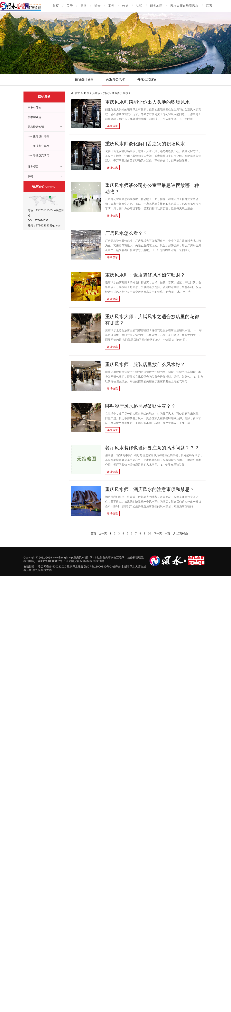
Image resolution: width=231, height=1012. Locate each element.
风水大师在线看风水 (184, 5)
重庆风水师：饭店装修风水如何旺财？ (145, 274)
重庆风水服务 (75, 566)
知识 (139, 5)
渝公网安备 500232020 (52, 566)
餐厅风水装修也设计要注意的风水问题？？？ (152, 447)
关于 (70, 5)
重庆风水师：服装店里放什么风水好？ (145, 364)
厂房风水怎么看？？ (126, 233)
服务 (83, 5)
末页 (167, 533)
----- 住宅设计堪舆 (38, 136)
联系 (209, 5)
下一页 (158, 533)
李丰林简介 (34, 107)
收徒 (125, 5)
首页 (56, 5)
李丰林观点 (34, 117)
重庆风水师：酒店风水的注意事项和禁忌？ (149, 489)
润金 (97, 5)
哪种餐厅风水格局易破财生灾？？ (140, 406)
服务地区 (156, 5)
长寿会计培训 (120, 566)
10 (149, 533)
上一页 (103, 533)
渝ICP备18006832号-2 (98, 566)
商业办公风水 (115, 79)
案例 (111, 5)
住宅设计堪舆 (84, 79)
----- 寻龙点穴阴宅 (38, 155)
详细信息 (112, 126)
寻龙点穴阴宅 (146, 79)
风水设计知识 (100, 93)
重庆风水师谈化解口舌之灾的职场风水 (145, 143)
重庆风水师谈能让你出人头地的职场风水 (147, 102)
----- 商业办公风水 (38, 145)
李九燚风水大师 (42, 570)
